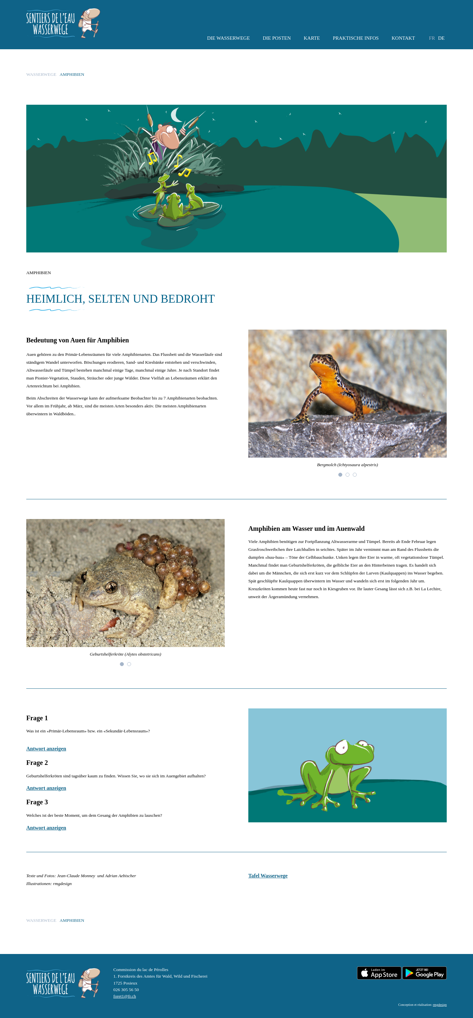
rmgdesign (440, 1005)
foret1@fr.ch (124, 996)
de (441, 38)
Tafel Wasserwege (268, 875)
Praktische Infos (356, 38)
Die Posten (277, 38)
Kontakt (403, 38)
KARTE (312, 38)
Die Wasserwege (228, 38)
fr (432, 38)
